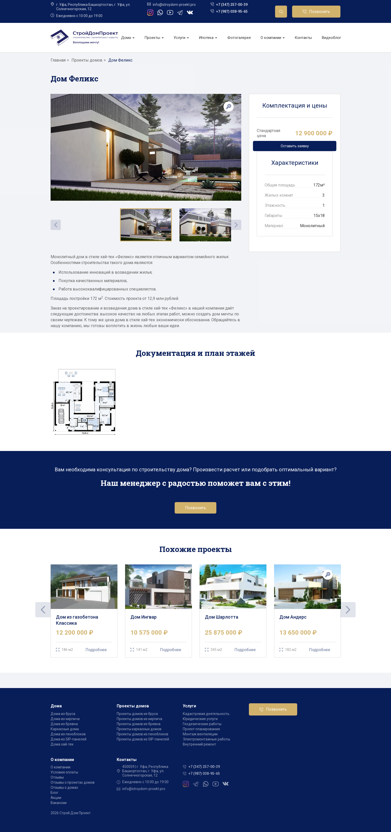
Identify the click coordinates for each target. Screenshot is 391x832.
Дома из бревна (64, 724)
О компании (273, 37)
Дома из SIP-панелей (68, 739)
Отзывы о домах (64, 787)
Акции (56, 798)
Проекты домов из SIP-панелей (143, 739)
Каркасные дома (65, 729)
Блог (54, 793)
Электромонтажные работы (206, 739)
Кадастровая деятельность (206, 714)
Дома (127, 37)
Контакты (303, 37)
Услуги (181, 37)
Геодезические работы (202, 724)
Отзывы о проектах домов (73, 782)
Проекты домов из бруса (137, 714)
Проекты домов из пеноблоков (142, 734)
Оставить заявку (295, 146)
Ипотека (208, 37)
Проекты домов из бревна (138, 724)
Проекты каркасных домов (139, 729)
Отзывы (57, 777)
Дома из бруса (63, 714)
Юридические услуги (200, 719)
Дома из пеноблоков (68, 734)
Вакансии (59, 803)
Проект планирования (201, 729)
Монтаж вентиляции (200, 734)
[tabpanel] (84, 611)
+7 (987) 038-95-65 (232, 11)
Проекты (154, 37)
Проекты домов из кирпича (139, 719)
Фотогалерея (239, 37)
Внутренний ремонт (199, 744)
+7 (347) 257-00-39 (232, 5)
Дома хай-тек (62, 744)
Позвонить (319, 11)
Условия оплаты (64, 772)
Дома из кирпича (65, 719)
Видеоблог (331, 37)
